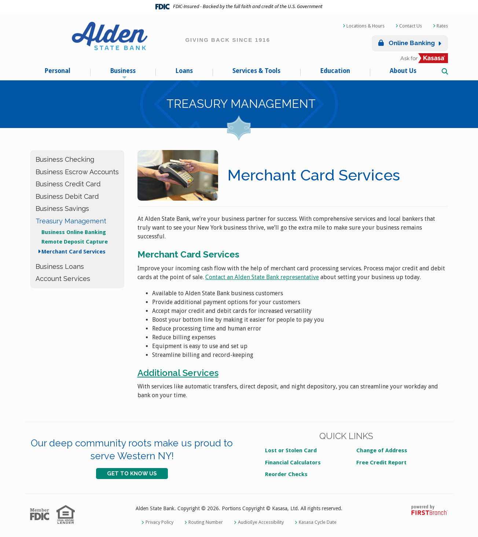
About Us (403, 70)
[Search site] (445, 72)
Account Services (63, 278)
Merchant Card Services (73, 251)
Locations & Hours (365, 26)
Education (335, 70)
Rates (442, 26)
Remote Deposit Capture (74, 241)
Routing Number (205, 522)
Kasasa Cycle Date (318, 522)
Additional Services (177, 373)
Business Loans (60, 266)
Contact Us (410, 26)
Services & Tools (256, 70)
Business (123, 70)
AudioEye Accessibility (261, 522)
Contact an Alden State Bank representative (262, 277)
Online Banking (406, 43)
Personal (57, 70)
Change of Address (381, 450)
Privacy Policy (159, 522)
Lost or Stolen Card (291, 450)
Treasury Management (241, 104)
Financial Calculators (293, 462)
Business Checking (65, 159)
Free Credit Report (381, 462)
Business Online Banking (73, 232)
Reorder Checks (286, 474)
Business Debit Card (67, 196)
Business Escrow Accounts (77, 172)
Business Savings (62, 208)
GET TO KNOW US (132, 473)
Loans (184, 70)
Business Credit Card (68, 184)
